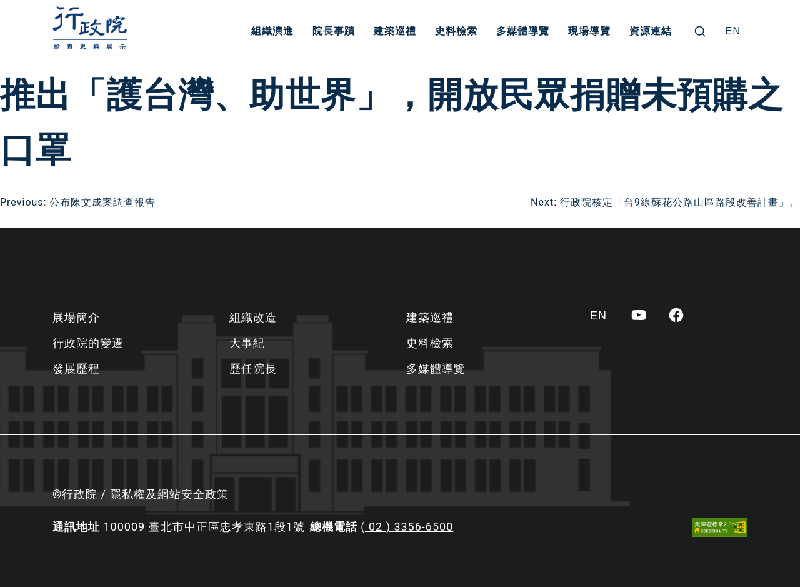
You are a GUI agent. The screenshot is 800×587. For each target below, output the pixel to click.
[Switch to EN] (733, 31)
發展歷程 (76, 368)
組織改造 (253, 317)
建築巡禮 (395, 31)
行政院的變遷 (88, 342)
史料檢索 (456, 31)
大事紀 (247, 342)
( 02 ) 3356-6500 (407, 526)
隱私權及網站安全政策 (169, 494)
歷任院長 (253, 368)
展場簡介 (76, 317)
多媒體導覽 (522, 31)
